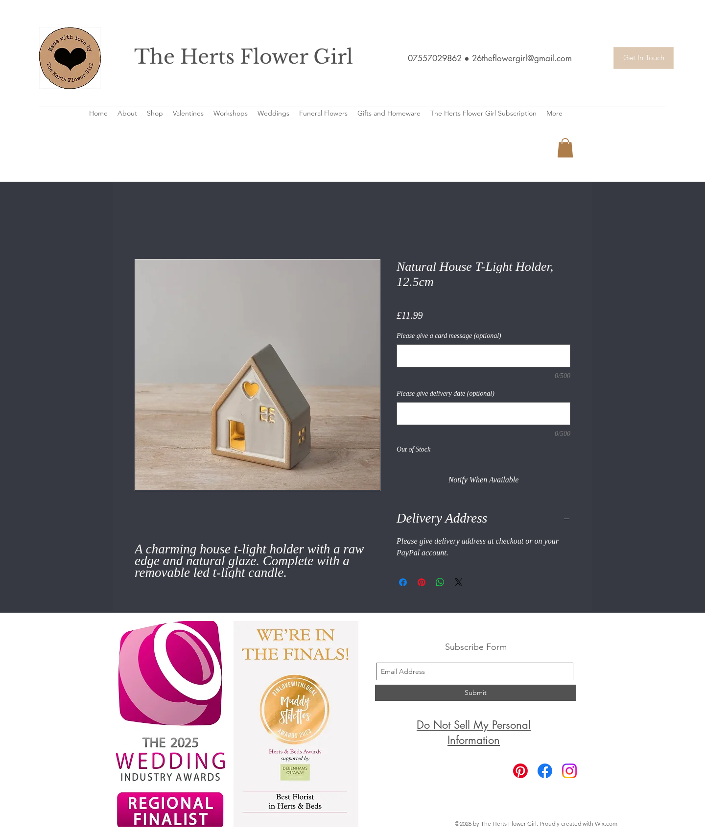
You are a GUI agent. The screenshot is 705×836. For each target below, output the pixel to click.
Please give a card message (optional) (449, 335)
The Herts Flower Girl (243, 57)
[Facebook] (545, 771)
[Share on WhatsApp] (440, 582)
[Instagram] (569, 771)
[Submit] (475, 693)
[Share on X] (459, 582)
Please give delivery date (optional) (445, 393)
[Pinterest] (520, 771)
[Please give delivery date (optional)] (483, 413)
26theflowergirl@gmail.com (522, 58)
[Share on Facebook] (403, 582)
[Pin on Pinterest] (421, 582)
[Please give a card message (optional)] (483, 356)
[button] (565, 147)
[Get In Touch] (643, 58)
